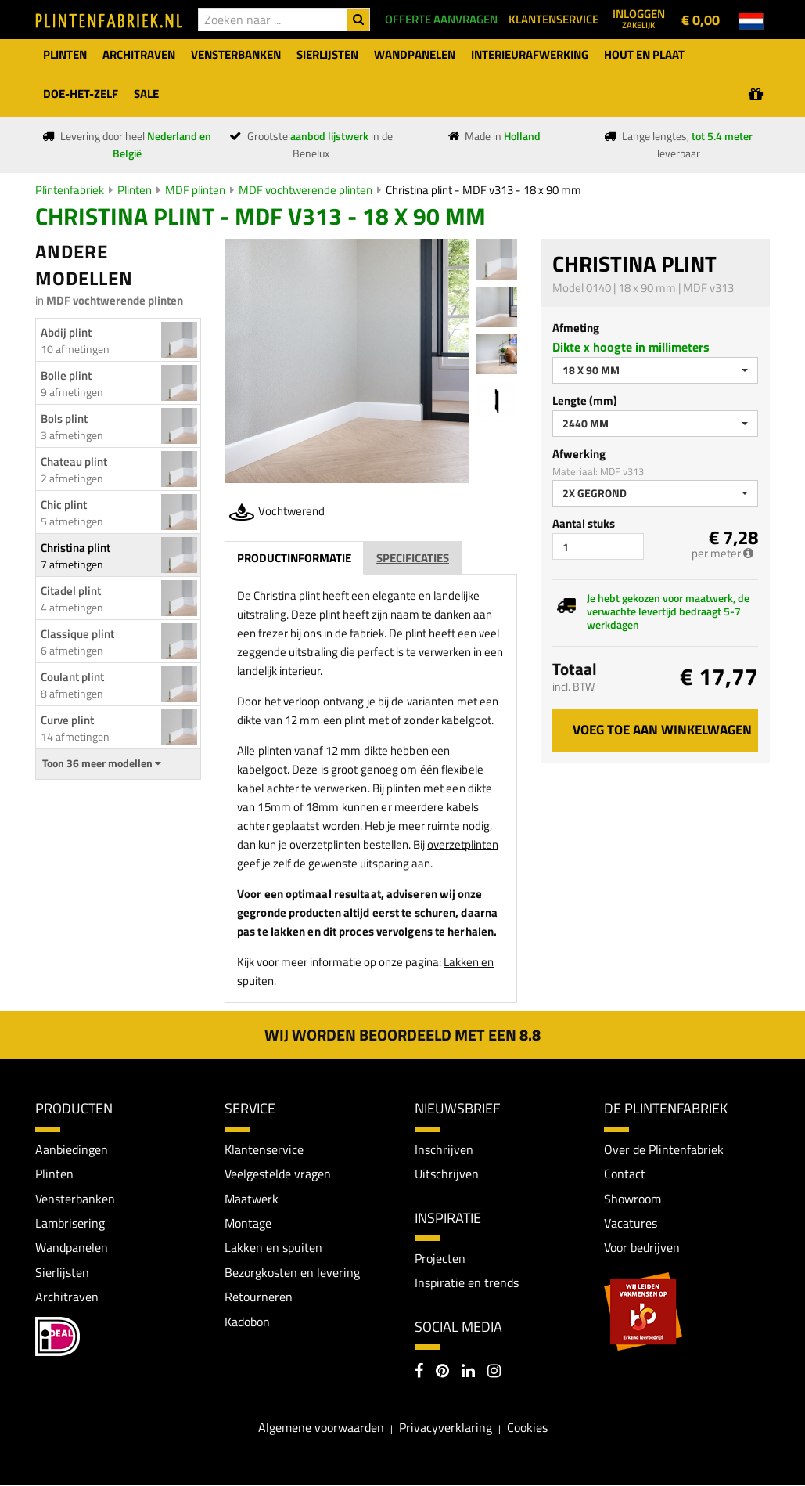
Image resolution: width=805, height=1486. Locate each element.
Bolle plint (66, 375)
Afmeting (575, 328)
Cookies (527, 1428)
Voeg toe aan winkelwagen (662, 730)
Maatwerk (252, 1198)
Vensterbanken (75, 1198)
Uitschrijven (447, 1173)
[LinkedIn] (468, 1372)
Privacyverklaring (445, 1428)
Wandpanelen (71, 1248)
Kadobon (247, 1322)
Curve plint (67, 720)
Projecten (440, 1258)
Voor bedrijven (642, 1248)
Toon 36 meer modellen (101, 763)
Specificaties (412, 558)
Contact (624, 1173)
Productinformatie (294, 558)
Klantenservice (264, 1149)
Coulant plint (72, 677)
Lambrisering (70, 1223)
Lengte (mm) (584, 400)
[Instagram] (494, 1372)
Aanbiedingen (71, 1149)
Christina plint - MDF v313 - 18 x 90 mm (483, 190)
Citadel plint (71, 591)
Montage (248, 1223)
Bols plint (64, 418)
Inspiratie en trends (467, 1283)
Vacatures (630, 1223)
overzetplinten (462, 844)
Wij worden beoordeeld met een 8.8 (402, 1035)
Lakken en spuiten (273, 1248)
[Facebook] (419, 1372)
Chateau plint (74, 462)
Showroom (632, 1198)
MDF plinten (195, 190)
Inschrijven (444, 1149)
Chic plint (64, 505)
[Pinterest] (442, 1372)
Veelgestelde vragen (278, 1173)
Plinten (134, 190)
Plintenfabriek (69, 190)
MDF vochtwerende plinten (305, 190)
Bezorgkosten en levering (292, 1273)
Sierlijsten (62, 1273)
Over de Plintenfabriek (664, 1149)
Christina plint (75, 548)
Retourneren (259, 1297)
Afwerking (579, 454)
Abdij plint (66, 332)
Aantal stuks (583, 523)
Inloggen (639, 18)
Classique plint (77, 634)
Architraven (67, 1297)
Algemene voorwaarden (321, 1428)
